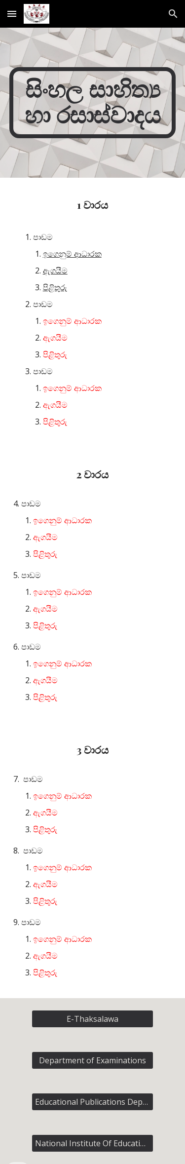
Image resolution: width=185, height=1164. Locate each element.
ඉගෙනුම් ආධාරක (72, 253)
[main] (92, 102)
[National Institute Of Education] (92, 1143)
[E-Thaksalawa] (92, 1019)
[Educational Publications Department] (92, 1101)
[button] (12, 13)
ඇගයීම (55, 270)
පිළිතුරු (55, 287)
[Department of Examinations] (92, 1060)
